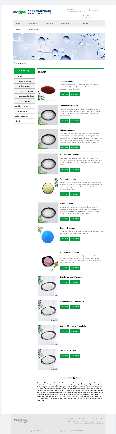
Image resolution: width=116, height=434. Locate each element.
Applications (83, 23)
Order (19, 30)
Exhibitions (65, 23)
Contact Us (34, 30)
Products (48, 23)
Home (18, 23)
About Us (32, 23)
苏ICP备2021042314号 (78, 431)
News (80, 419)
